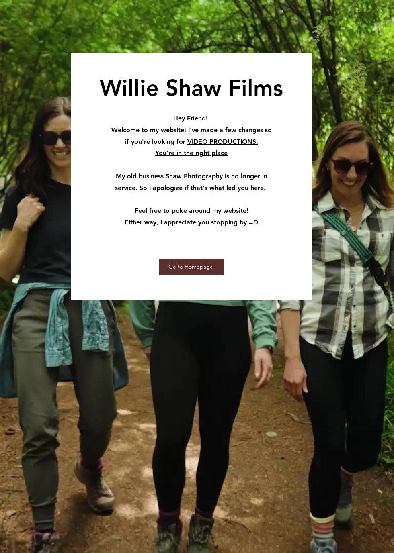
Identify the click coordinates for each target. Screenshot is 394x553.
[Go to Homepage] (191, 267)
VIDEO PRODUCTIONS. (222, 141)
